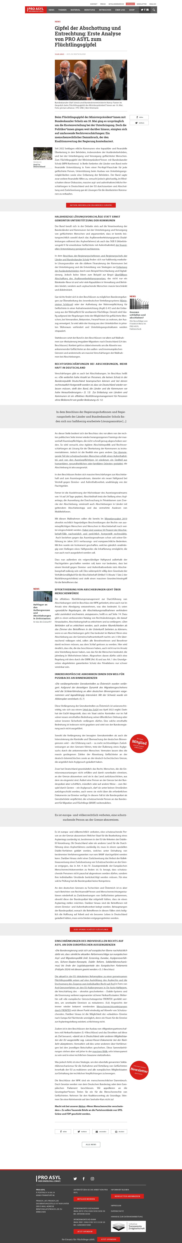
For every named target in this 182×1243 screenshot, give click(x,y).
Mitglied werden (86, 1199)
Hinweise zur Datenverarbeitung (127, 1216)
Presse (103, 4)
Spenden (130, 4)
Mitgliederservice (116, 4)
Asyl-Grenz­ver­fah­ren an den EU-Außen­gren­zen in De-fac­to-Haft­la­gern (91, 987)
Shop (132, 10)
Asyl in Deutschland (76, 54)
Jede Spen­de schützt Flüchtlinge (91, 929)
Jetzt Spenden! (108, 1239)
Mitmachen (105, 10)
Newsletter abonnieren (127, 1196)
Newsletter (141, 4)
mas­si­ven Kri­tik (99, 1051)
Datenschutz (117, 1211)
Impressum (116, 1205)
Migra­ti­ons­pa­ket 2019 (116, 518)
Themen (62, 10)
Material (75, 10)
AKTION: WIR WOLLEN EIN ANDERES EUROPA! (91, 205)
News (51, 10)
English (153, 4)
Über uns (120, 10)
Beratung (89, 10)
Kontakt (93, 4)
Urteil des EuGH (90, 709)
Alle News (91, 1144)
